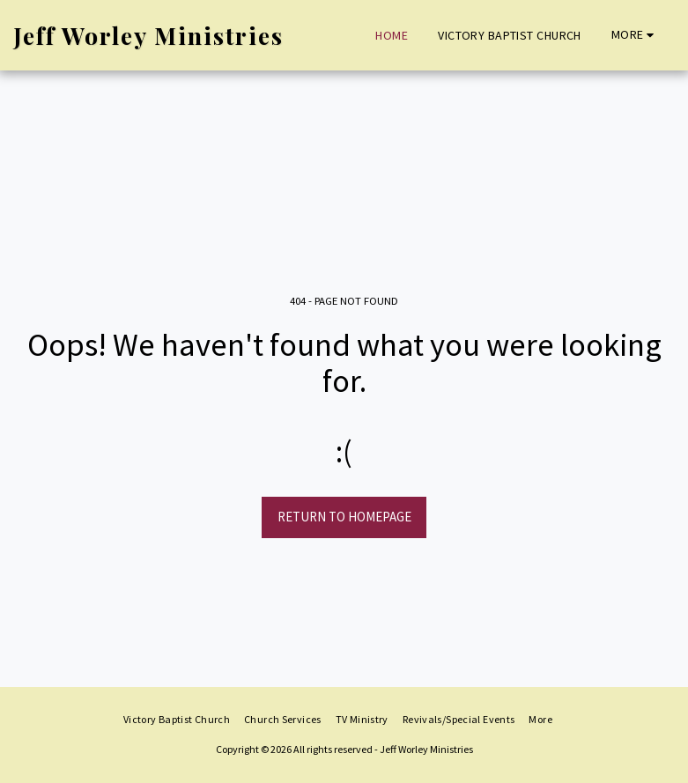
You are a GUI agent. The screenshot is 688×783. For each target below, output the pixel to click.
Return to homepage (344, 516)
